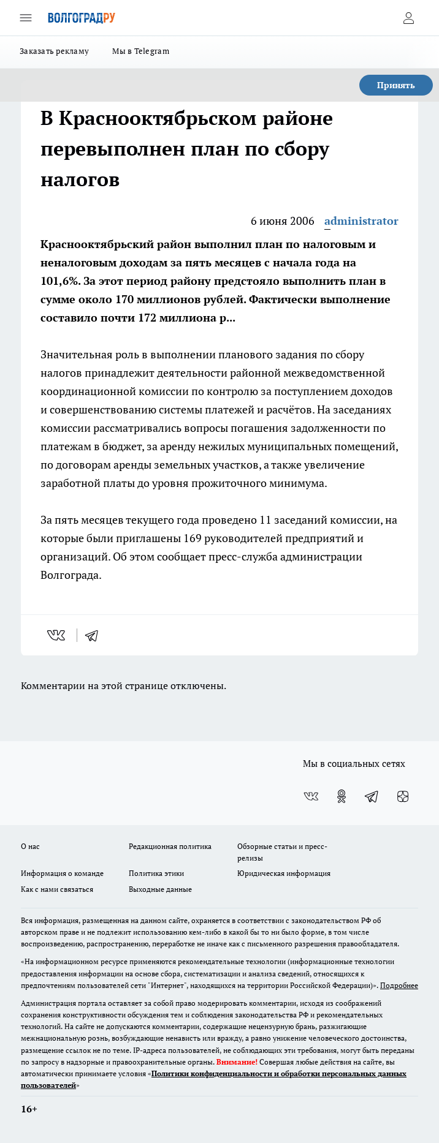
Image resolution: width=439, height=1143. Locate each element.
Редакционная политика (170, 846)
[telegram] (95, 635)
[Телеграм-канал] (372, 796)
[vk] (57, 635)
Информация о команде (62, 873)
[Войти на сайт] (408, 18)
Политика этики (156, 873)
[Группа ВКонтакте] (311, 796)
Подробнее (399, 985)
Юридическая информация (283, 873)
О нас (30, 846)
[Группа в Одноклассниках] (341, 796)
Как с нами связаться (57, 889)
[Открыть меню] (25, 18)
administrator (361, 220)
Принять (396, 85)
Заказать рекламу (54, 50)
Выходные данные (160, 889)
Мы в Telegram (140, 50)
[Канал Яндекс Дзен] (402, 796)
